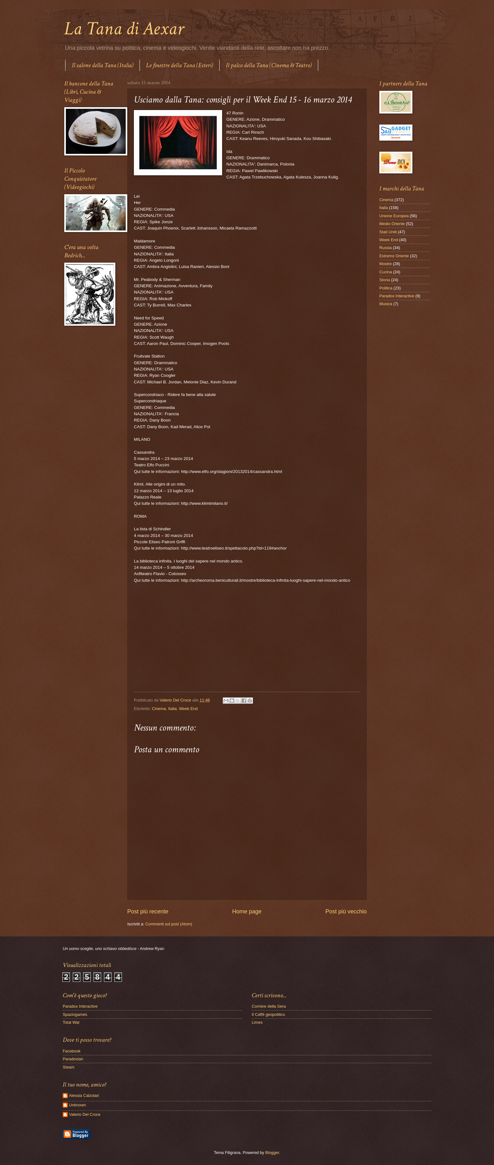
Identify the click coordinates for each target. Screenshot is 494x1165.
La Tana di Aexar (124, 28)
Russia (385, 247)
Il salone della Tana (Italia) (102, 65)
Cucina (385, 272)
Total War (71, 1022)
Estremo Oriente (394, 255)
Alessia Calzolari (84, 1095)
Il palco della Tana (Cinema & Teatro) (269, 65)
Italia (172, 708)
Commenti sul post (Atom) (168, 924)
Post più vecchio (346, 911)
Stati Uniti (388, 232)
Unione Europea (394, 215)
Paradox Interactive (396, 296)
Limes (257, 1022)
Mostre (385, 263)
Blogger (272, 1152)
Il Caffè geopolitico (268, 1014)
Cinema (159, 708)
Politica (386, 288)
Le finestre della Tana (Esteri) (179, 65)
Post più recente (147, 911)
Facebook (72, 1051)
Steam (68, 1067)
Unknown (77, 1105)
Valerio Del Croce (85, 1114)
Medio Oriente (392, 223)
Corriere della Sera (269, 1006)
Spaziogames (75, 1014)
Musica (385, 303)
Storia (384, 279)
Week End (188, 708)
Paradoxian (73, 1059)
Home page (246, 911)
